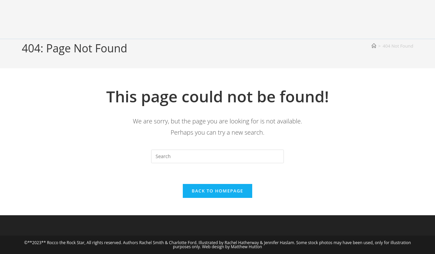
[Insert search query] (217, 156)
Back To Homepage (217, 191)
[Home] (374, 46)
